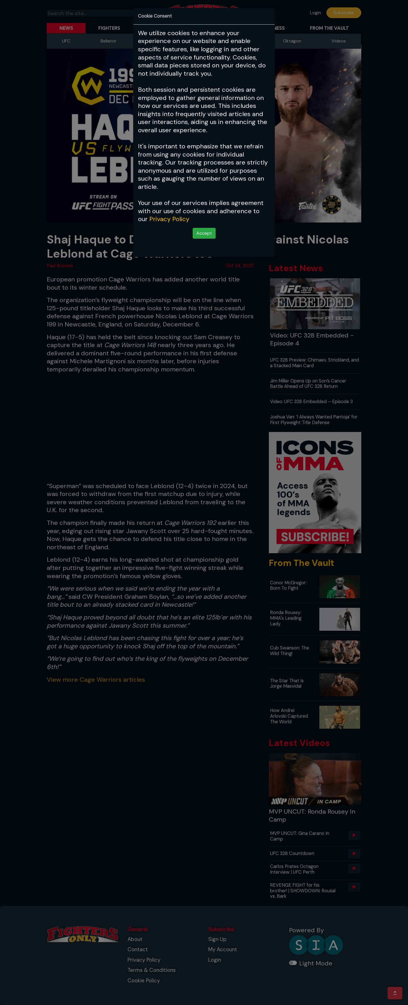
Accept (204, 233)
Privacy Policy (169, 219)
